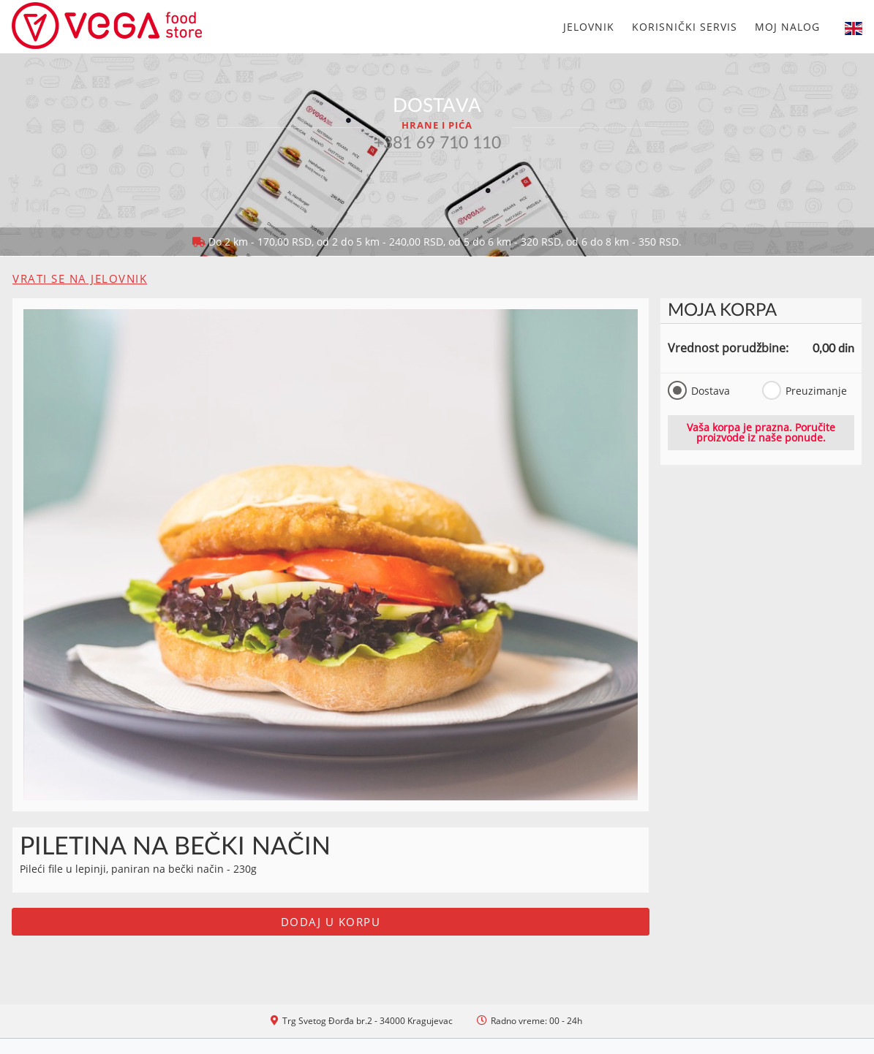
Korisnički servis (684, 27)
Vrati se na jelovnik (79, 278)
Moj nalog (787, 27)
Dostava (699, 390)
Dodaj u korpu (331, 921)
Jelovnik (588, 27)
